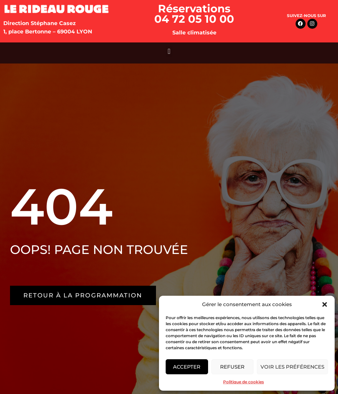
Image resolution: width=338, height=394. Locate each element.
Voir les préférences (292, 367)
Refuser (232, 367)
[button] (324, 304)
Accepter (186, 367)
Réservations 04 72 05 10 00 (194, 13)
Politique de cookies (243, 381)
